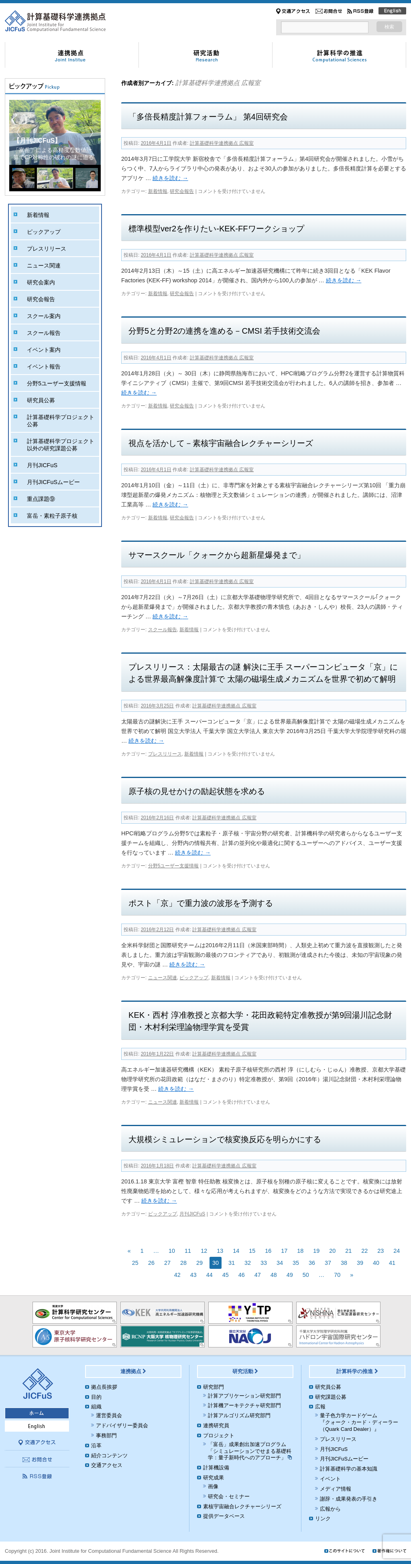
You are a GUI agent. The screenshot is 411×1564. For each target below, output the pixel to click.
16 (268, 1251)
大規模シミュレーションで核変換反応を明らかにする (224, 1139)
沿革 (96, 1445)
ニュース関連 (162, 978)
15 (252, 1251)
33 (263, 1263)
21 (348, 1251)
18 (300, 1251)
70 (337, 1275)
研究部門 (213, 1387)
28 (183, 1263)
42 (177, 1275)
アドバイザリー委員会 (122, 1425)
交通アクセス (106, 1465)
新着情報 (157, 191)
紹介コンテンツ (109, 1456)
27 (167, 1263)
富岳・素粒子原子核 (52, 516)
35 (296, 1263)
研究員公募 (41, 400)
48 (274, 1275)
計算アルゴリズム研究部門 (239, 1415)
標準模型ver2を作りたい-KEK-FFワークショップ (216, 228)
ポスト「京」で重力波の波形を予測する (200, 903)
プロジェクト (218, 1435)
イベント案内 (44, 349)
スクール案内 (44, 316)
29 (199, 1263)
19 (316, 1251)
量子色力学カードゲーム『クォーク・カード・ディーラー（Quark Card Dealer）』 (359, 1422)
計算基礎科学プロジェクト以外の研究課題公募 (60, 445)
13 (220, 1251)
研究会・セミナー (229, 1496)
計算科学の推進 (357, 1371)
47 (257, 1275)
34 (280, 1263)
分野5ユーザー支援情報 (173, 866)
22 (364, 1251)
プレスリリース (165, 754)
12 (204, 1251)
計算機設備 (216, 1468)
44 (209, 1275)
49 (290, 1275)
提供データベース (224, 1516)
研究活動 (245, 1371)
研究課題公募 (330, 1397)
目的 (96, 1397)
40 (376, 1263)
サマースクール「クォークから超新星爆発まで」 (216, 555)
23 (380, 1251)
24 (396, 1251)
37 (328, 1263)
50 (306, 1275)
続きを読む (170, 178)
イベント (330, 1479)
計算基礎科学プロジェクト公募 (60, 420)
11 (188, 1251)
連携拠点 (133, 1371)
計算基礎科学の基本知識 (348, 1469)
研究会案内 (41, 282)
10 (172, 1251)
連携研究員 (216, 1425)
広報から (330, 1509)
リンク (323, 1518)
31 (231, 1263)
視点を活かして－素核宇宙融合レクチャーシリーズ (220, 443)
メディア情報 (335, 1489)
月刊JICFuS (192, 1214)
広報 (320, 1407)
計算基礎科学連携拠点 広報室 (217, 82)
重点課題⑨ (41, 499)
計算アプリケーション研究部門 (244, 1396)
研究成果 (213, 1478)
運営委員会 (109, 1415)
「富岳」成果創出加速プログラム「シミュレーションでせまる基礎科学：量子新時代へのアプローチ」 (250, 1451)
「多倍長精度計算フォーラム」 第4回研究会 (208, 116)
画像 (213, 1486)
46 (241, 1275)
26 (151, 1263)
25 (135, 1263)
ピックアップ (193, 978)
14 (236, 1251)
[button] (91, 132)
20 (332, 1251)
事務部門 (106, 1435)
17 (284, 1251)
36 (312, 1263)
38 (344, 1263)
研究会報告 (182, 191)
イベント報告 (44, 366)
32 (247, 1263)
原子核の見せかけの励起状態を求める (196, 791)
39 (360, 1263)
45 (225, 1275)
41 (392, 1263)
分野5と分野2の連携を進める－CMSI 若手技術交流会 (224, 330)
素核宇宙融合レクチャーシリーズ (242, 1506)
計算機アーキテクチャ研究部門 (244, 1405)
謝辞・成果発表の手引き (348, 1499)
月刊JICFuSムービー (53, 482)
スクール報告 (162, 629)
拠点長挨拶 (104, 1387)
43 (193, 1275)
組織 (96, 1407)
